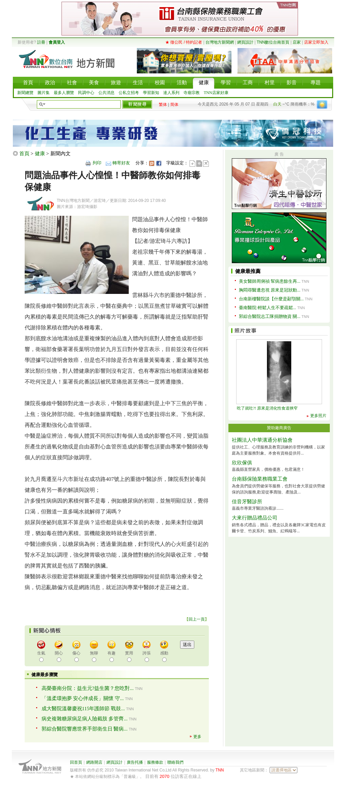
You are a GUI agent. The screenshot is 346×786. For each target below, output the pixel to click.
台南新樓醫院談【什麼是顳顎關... (271, 298)
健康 (40, 153)
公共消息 (106, 92)
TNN (220, 770)
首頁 (24, 153)
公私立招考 (129, 92)
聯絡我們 (175, 762)
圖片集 (44, 92)
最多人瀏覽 (64, 92)
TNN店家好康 (216, 92)
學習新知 (151, 92)
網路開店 (94, 762)
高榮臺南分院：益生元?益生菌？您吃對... (88, 688)
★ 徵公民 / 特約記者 (183, 42)
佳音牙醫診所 (247, 501)
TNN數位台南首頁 (273, 42)
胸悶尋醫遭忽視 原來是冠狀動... (269, 290)
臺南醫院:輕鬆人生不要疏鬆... (267, 307)
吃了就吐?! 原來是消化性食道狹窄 (267, 408)
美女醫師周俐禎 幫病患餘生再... (269, 281)
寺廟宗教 (191, 92)
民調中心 (86, 92)
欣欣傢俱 (242, 462)
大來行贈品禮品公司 (254, 518)
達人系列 (171, 92)
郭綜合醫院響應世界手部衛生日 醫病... (85, 729)
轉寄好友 (121, 162)
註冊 (41, 42)
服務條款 (155, 762)
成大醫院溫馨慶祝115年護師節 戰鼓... (83, 708)
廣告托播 (135, 762)
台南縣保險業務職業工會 (260, 479)
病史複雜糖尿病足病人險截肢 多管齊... (85, 718)
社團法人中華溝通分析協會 (262, 440)
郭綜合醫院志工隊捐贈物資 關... (269, 316)
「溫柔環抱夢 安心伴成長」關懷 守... (83, 698)
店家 (297, 42)
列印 (97, 162)
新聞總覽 (25, 92)
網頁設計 (245, 42)
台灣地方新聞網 (219, 42)
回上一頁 (197, 619)
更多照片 (318, 415)
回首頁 (76, 762)
